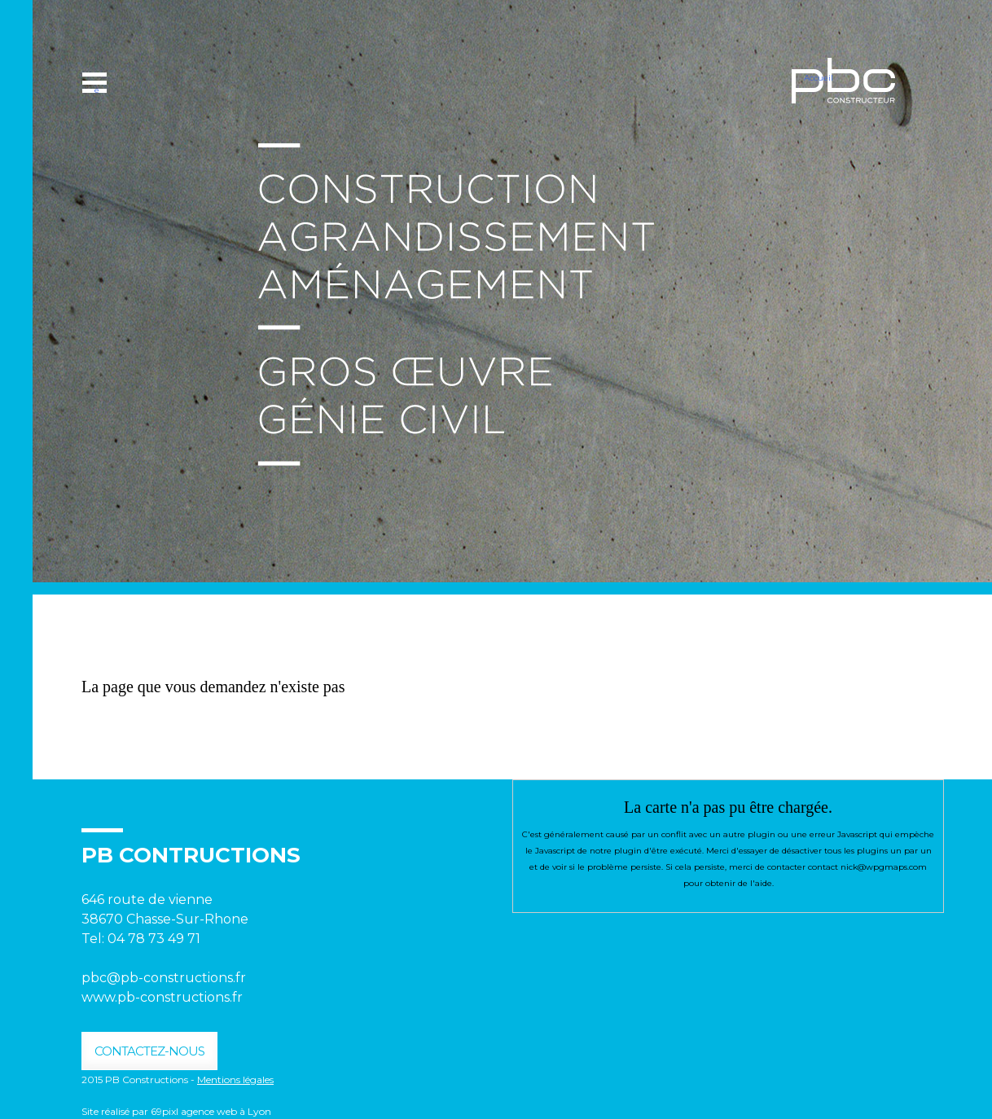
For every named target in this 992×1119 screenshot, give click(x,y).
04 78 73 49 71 (156, 938)
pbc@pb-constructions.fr (163, 977)
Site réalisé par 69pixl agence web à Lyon (176, 1111)
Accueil (818, 77)
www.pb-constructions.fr (162, 997)
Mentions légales (235, 1079)
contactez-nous (149, 1051)
